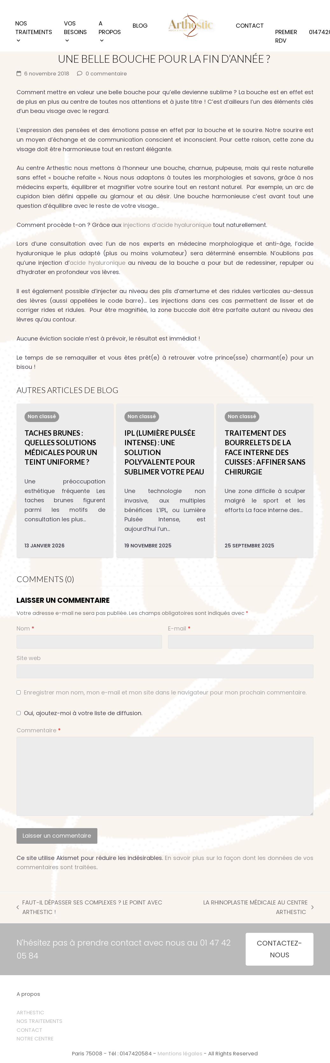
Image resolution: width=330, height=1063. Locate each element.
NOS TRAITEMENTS (39, 1021)
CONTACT (29, 1030)
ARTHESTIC (30, 1012)
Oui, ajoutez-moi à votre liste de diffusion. (79, 713)
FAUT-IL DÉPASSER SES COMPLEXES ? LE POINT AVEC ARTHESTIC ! (89, 907)
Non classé (42, 416)
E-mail (179, 628)
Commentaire (39, 730)
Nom (25, 628)
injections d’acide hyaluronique (167, 225)
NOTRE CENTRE (35, 1038)
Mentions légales (180, 1053)
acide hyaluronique (97, 263)
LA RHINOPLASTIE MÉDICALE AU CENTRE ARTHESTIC (249, 907)
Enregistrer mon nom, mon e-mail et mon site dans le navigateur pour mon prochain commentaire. (165, 692)
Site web (29, 658)
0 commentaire (106, 73)
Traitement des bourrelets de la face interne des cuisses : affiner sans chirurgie (265, 452)
